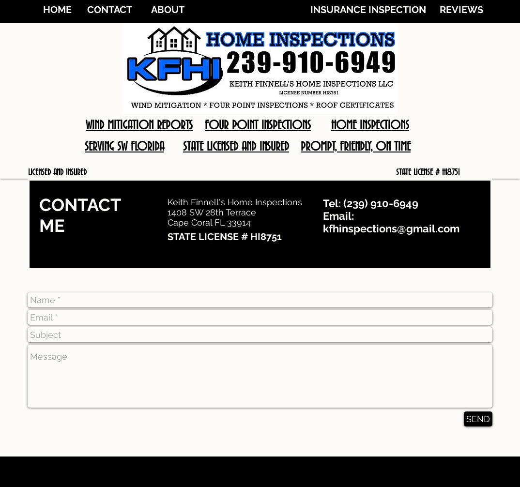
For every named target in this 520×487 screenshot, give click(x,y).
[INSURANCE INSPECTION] (368, 9)
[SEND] (478, 418)
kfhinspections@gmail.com (391, 228)
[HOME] (57, 9)
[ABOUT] (167, 9)
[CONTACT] (109, 9)
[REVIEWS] (461, 9)
